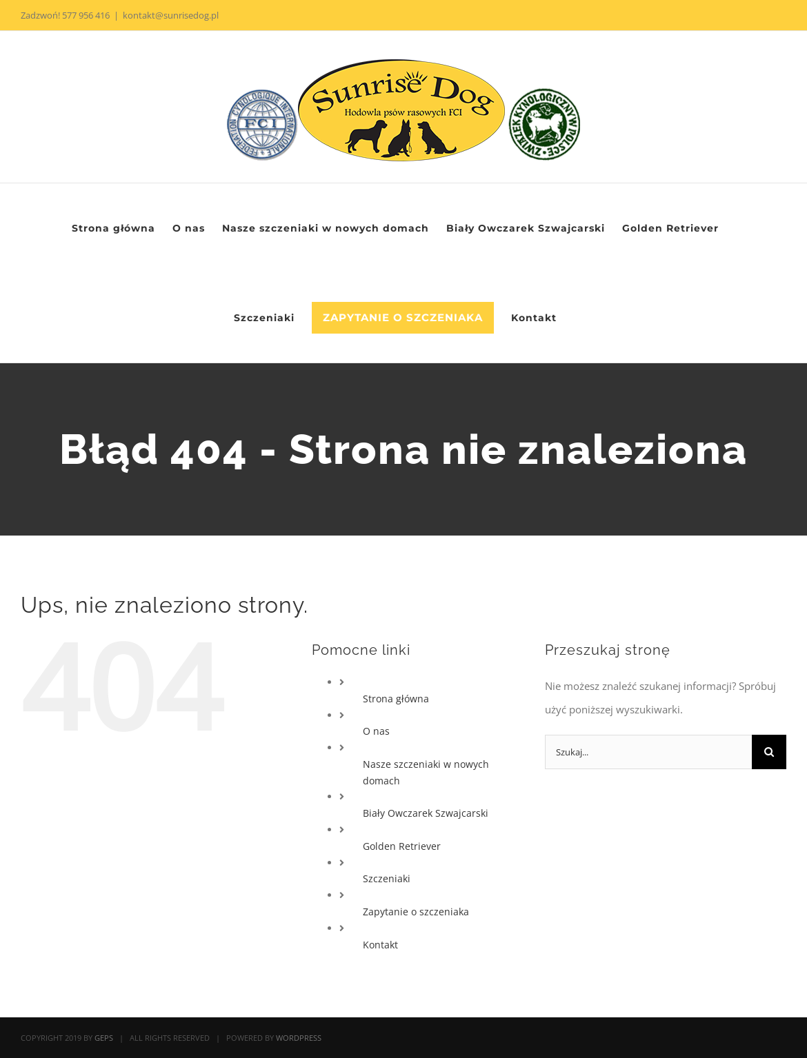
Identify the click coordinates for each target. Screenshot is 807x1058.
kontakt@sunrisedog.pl (171, 15)
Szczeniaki (386, 878)
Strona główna (396, 698)
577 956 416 (86, 15)
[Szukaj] (769, 752)
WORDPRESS (298, 1037)
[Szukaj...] (648, 752)
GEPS (103, 1037)
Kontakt (380, 944)
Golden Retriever (402, 846)
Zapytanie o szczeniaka (416, 911)
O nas (376, 730)
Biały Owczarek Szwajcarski (425, 813)
